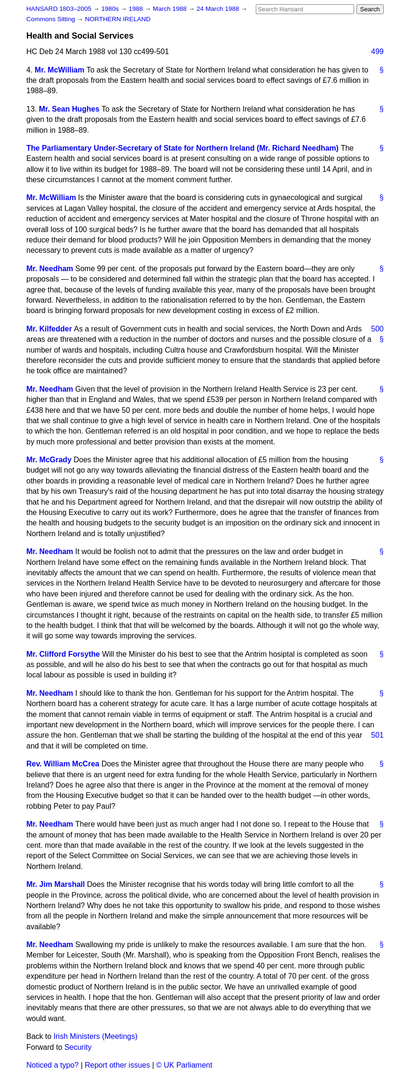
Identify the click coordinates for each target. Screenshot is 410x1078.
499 (377, 52)
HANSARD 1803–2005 (58, 8)
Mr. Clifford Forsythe (63, 654)
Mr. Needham (49, 269)
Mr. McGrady (48, 460)
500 (377, 329)
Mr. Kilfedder (49, 329)
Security (78, 1047)
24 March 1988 (219, 8)
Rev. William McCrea (62, 764)
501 (377, 735)
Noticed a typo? (52, 1065)
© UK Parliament (184, 1065)
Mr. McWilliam (60, 70)
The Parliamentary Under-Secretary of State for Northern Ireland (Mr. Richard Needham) (182, 148)
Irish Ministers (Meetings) (96, 1036)
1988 (137, 8)
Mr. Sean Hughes (69, 109)
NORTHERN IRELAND (117, 19)
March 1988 (171, 8)
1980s (110, 8)
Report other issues (117, 1065)
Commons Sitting (51, 19)
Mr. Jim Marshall (55, 884)
